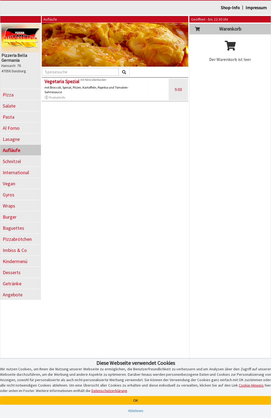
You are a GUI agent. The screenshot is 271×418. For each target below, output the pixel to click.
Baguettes (13, 228)
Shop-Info (230, 7)
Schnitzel (12, 161)
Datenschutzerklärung (109, 390)
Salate (9, 106)
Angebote (13, 294)
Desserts (12, 272)
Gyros (8, 195)
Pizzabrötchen (17, 239)
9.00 (178, 89)
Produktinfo (54, 97)
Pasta (8, 117)
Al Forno (11, 128)
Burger (10, 217)
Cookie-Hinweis (251, 385)
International (16, 172)
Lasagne (11, 139)
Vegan (9, 183)
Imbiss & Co (15, 250)
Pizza (8, 95)
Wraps (9, 206)
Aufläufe (11, 150)
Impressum (256, 7)
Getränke (12, 283)
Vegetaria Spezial (61, 81)
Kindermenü (15, 261)
